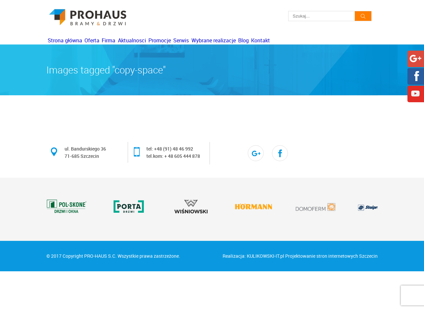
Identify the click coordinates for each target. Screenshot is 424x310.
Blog (339, 48)
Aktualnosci (176, 48)
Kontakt (63, 72)
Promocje (217, 48)
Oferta (110, 48)
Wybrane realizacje (296, 48)
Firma (140, 48)
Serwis (251, 48)
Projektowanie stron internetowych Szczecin (331, 294)
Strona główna (71, 48)
